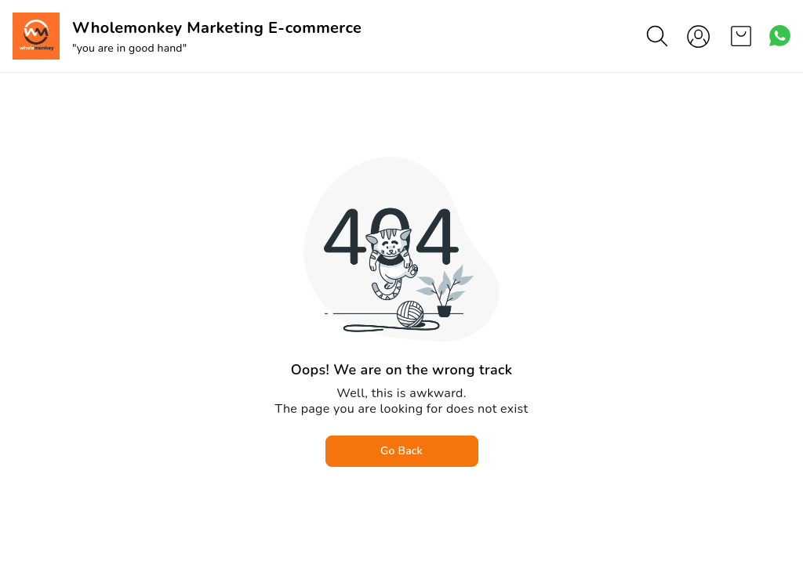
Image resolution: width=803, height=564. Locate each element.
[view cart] (741, 36)
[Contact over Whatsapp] (779, 35)
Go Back (401, 450)
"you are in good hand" (129, 48)
